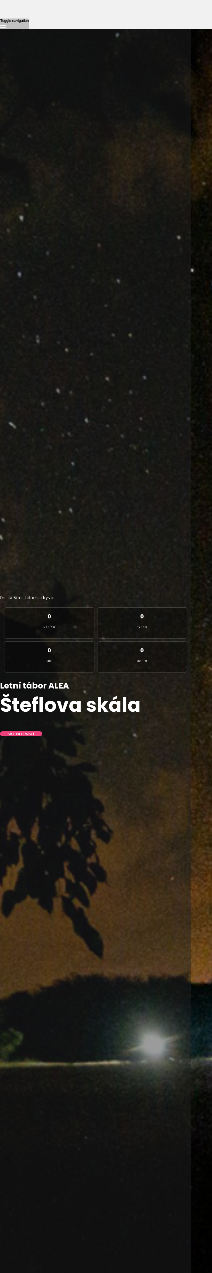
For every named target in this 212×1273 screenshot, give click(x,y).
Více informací (21, 733)
